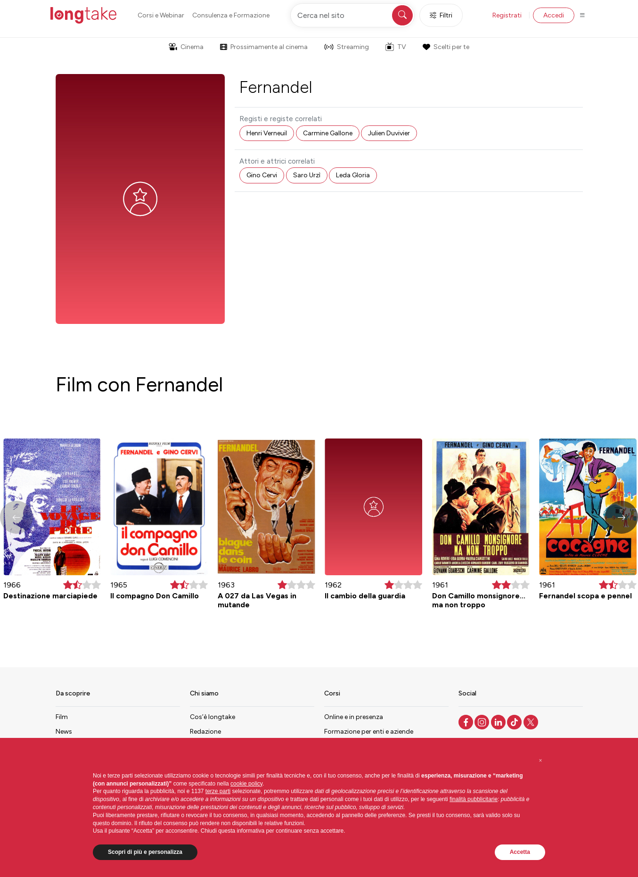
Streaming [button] (346, 47)
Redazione (205, 732)
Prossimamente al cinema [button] (264, 47)
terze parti (217, 791)
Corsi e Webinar (161, 15)
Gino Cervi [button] (261, 175)
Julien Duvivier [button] (389, 133)
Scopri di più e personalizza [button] (145, 852)
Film (62, 717)
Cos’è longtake (212, 717)
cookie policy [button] (246, 783)
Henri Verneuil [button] (266, 133)
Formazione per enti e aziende (368, 732)
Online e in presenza (353, 717)
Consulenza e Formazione (231, 15)
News (64, 732)
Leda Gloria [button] (353, 175)
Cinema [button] (186, 47)
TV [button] (395, 46)
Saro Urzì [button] (306, 175)
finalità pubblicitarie (474, 799)
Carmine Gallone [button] (327, 133)
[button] (621, 517)
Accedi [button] (553, 15)
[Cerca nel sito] (352, 15)
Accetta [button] (520, 852)
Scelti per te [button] (446, 47)
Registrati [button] (507, 15)
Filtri (441, 15)
